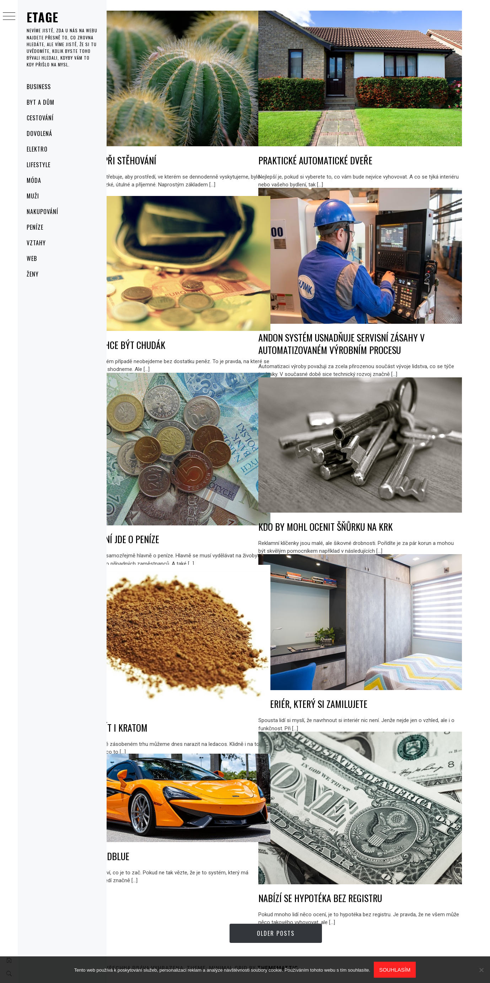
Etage (43, 17)
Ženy (33, 274)
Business (39, 86)
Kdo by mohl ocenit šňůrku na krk (371, 511)
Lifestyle (38, 164)
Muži (33, 196)
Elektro (37, 149)
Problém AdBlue (143, 846)
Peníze (35, 227)
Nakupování (42, 211)
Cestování (40, 118)
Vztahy (36, 243)
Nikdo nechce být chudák (161, 330)
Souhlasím (394, 970)
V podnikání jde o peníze (158, 522)
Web (32, 258)
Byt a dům (40, 102)
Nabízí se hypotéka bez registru (365, 881)
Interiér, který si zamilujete (358, 689)
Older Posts (298, 933)
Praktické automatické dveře (361, 145)
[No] (481, 969)
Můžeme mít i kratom (152, 711)
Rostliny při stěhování (156, 145)
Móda (34, 180)
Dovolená (39, 133)
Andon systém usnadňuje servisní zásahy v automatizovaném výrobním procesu (387, 329)
